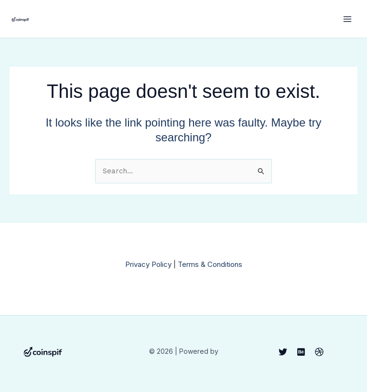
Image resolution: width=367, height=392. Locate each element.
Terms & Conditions (210, 264)
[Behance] (301, 352)
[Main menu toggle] (347, 19)
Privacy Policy (148, 264)
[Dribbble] (319, 352)
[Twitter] (283, 352)
